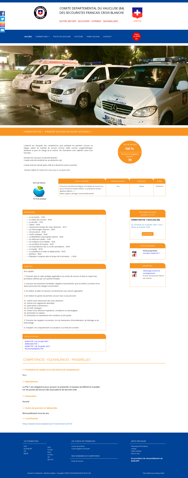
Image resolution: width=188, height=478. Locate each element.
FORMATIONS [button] (42, 36)
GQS (25, 446)
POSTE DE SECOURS (62, 36)
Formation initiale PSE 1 (151, 253)
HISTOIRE (78, 36)
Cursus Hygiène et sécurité (80, 449)
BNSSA (26, 454)
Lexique (133, 449)
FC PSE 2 (50, 455)
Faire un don (135, 454)
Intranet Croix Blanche (35, 473)
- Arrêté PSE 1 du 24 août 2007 (36, 341)
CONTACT (107, 36)
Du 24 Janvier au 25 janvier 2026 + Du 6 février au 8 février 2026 (147, 226)
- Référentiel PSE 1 (31, 344)
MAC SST (50, 460)
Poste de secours (77, 461)
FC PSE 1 (50, 450)
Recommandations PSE (34, 349)
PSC (25, 451)
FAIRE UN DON (93, 36)
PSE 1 (49, 447)
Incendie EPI (28, 449)
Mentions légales (49, 473)
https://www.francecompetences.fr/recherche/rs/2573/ (47, 423)
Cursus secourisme (78, 446)
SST (49, 457)
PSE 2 (49, 452)
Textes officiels (136, 451)
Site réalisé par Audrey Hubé (153, 473)
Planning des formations (139, 446)
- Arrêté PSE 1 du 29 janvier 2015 (37, 346)
